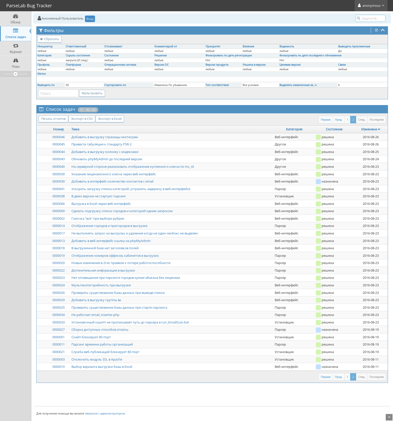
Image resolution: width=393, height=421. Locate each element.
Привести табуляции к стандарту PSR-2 (101, 144)
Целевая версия (290, 64)
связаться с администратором (105, 413)
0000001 (58, 337)
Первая (326, 119)
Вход (89, 19)
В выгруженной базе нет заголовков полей (105, 248)
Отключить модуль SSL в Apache (96, 359)
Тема (75, 129)
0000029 (58, 300)
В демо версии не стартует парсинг (98, 196)
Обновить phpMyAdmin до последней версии (106, 159)
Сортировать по (115, 85)
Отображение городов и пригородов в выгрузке (109, 225)
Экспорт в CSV (82, 118)
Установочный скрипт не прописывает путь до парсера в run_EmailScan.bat (130, 322)
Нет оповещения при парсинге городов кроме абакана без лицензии (125, 277)
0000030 (58, 181)
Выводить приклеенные (354, 46)
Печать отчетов (53, 118)
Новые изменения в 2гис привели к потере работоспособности (120, 263)
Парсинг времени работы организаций (102, 344)
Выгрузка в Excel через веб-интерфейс (101, 203)
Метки (41, 73)
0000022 (58, 270)
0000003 (58, 359)
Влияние (248, 46)
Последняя (376, 119)
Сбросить (49, 39)
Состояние (111, 55)
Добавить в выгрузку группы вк (96, 300)
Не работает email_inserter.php (95, 314)
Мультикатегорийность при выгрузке (101, 285)
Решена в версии (254, 64)
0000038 (58, 196)
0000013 (58, 240)
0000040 (58, 166)
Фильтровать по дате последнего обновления (310, 55)
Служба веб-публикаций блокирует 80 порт (105, 352)
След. (361, 119)
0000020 (58, 263)
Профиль (43, 64)
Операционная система (120, 64)
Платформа (73, 64)
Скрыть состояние (78, 55)
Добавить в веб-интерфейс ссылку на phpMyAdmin (111, 240)
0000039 (58, 174)
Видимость (286, 46)
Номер (58, 129)
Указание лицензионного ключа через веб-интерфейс (113, 174)
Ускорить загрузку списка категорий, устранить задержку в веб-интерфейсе (130, 189)
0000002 (58, 218)
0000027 (58, 329)
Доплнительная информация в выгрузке (103, 270)
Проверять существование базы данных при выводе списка (118, 292)
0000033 (58, 322)
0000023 (58, 277)
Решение (160, 55)
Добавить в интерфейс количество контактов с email (112, 181)
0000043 (58, 159)
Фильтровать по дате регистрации (229, 55)
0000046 (58, 137)
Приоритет (213, 46)
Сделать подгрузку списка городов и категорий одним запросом (122, 211)
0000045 (58, 144)
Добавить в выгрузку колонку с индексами (104, 151)
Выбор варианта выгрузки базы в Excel (101, 366)
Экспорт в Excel (110, 118)
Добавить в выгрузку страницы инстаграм (104, 137)
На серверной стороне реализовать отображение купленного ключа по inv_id (132, 166)
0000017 (58, 233)
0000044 (58, 151)
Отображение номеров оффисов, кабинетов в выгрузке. (115, 255)
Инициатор (45, 46)
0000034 (58, 314)
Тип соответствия (217, 85)
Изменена (369, 129)
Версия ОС (161, 64)
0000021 (58, 352)
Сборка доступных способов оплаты (99, 329)
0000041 (58, 189)
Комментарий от (165, 46)
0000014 (58, 225)
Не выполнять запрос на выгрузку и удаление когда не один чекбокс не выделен (134, 233)
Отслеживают (113, 46)
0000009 (58, 211)
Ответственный (76, 46)
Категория (44, 55)
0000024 (58, 285)
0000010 (58, 366)
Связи (342, 64)
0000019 (58, 255)
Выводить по (46, 85)
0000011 (58, 344)
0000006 (58, 203)
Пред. (338, 119)
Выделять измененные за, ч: (298, 85)
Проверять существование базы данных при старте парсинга (119, 307)
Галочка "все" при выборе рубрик (97, 218)
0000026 (58, 292)
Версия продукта (217, 64)
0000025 (58, 307)
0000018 (58, 248)
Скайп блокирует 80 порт (91, 337)
